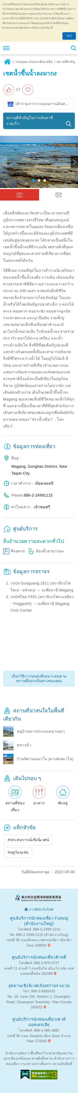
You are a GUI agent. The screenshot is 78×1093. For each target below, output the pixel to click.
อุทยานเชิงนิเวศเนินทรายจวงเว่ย (39, 985)
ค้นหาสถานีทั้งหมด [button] (73, 48)
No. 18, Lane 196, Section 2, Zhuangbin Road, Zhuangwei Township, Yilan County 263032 (39, 1002)
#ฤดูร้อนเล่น (18, 852)
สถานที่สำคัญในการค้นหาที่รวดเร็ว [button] (29, 121)
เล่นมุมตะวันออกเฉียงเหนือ (34, 62)
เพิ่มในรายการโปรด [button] (28, 89)
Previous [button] (3, 162)
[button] (11, 89)
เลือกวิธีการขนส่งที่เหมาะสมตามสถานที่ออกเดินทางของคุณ (39, 678)
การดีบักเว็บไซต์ (41, 909)
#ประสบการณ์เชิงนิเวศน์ (28, 840)
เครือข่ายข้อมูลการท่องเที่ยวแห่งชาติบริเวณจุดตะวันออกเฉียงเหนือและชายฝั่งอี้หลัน (28, 48)
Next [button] (74, 162)
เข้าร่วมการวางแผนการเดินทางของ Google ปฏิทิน (45, 104)
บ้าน (7, 62)
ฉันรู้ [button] (69, 35)
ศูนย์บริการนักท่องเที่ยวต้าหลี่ (39, 957)
